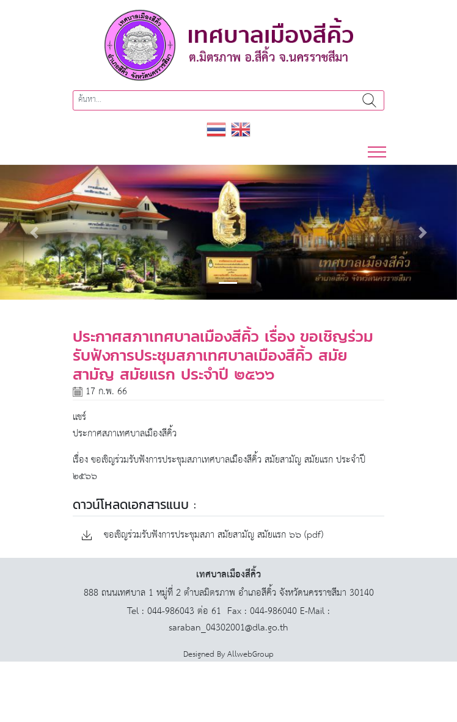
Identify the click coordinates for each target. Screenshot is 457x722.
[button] (34, 232)
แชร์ (79, 417)
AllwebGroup (250, 654)
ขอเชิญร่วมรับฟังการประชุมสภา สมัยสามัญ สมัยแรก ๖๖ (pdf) (202, 535)
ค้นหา (369, 100)
